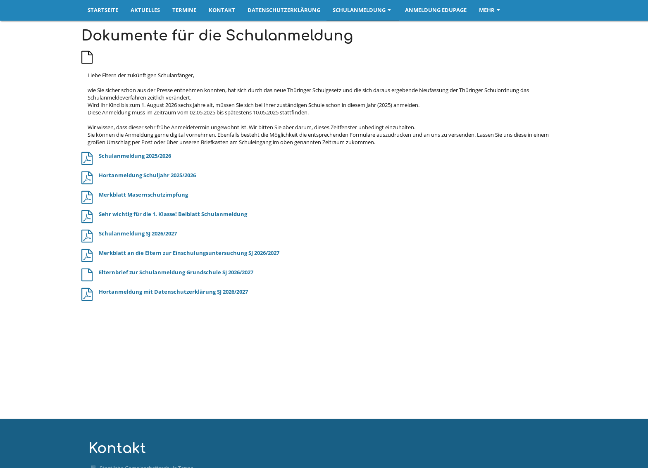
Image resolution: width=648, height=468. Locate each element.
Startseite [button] (103, 10)
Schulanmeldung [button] (363, 10)
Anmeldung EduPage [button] (436, 10)
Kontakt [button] (222, 10)
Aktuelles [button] (145, 10)
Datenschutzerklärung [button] (284, 10)
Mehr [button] (490, 10)
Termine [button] (184, 10)
